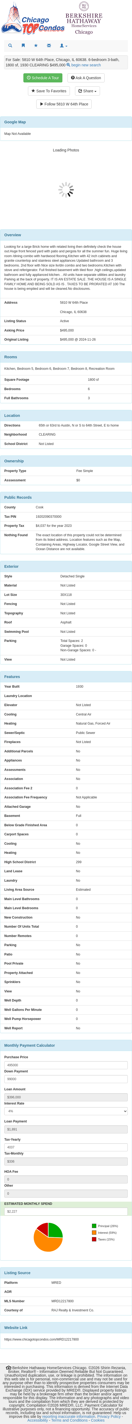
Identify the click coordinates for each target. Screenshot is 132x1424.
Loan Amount (14, 1089)
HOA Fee (11, 1172)
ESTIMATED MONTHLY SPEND (28, 1204)
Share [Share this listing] (88, 91)
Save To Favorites (48, 91)
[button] (64, 45)
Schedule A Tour (43, 78)
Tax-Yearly (12, 1139)
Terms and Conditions (69, 1420)
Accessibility (37, 1420)
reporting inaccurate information (68, 1416)
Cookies (98, 1420)
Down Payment (16, 1071)
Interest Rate (14, 1103)
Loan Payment (15, 1121)
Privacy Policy (109, 1416)
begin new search (86, 65)
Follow (64, 104)
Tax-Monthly (13, 1153)
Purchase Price (16, 1057)
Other (8, 1185)
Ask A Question (86, 78)
